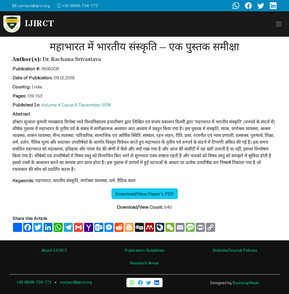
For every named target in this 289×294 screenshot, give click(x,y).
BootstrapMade (246, 282)
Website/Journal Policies (235, 250)
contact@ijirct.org (76, 282)
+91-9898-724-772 (33, 282)
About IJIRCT (54, 250)
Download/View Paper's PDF (144, 194)
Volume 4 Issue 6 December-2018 (76, 105)
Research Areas (144, 262)
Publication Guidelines (144, 250)
